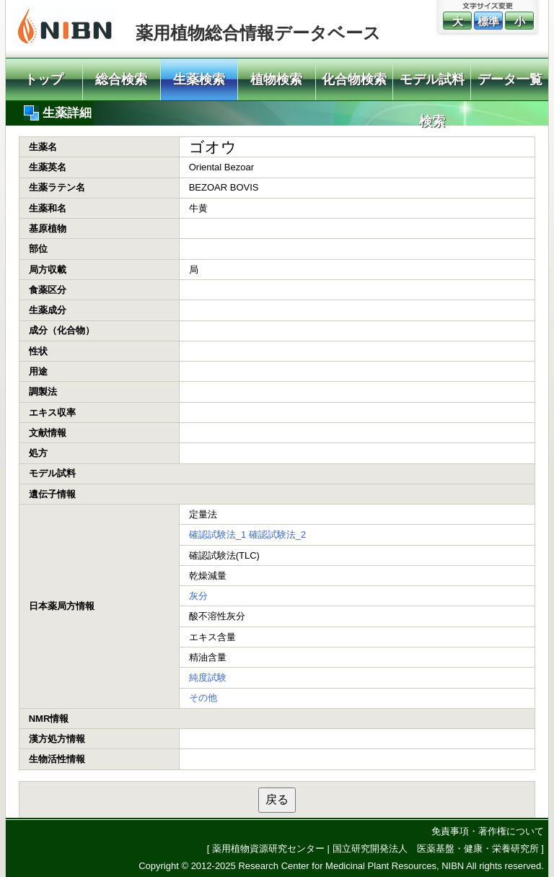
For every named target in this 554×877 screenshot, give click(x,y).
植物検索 (276, 79)
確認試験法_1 (217, 534)
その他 (203, 697)
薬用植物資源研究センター (268, 848)
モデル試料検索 (432, 86)
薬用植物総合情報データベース (258, 33)
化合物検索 (354, 79)
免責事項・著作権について (487, 831)
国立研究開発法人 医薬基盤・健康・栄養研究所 (436, 848)
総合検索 (121, 79)
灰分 (198, 595)
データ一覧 (510, 79)
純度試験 (208, 677)
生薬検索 (199, 79)
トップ (44, 79)
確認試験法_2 (277, 534)
